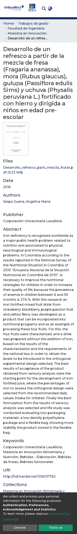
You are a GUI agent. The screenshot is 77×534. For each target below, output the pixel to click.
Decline (20, 527)
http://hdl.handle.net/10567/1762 (29, 476)
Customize (11, 519)
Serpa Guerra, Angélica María (27, 202)
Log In (59, 8)
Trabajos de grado (33, 23)
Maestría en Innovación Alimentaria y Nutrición (28, 33)
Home (8, 23)
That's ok (55, 527)
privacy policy (59, 514)
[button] (50, 8)
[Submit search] (43, 8)
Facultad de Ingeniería (26, 28)
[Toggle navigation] (71, 9)
